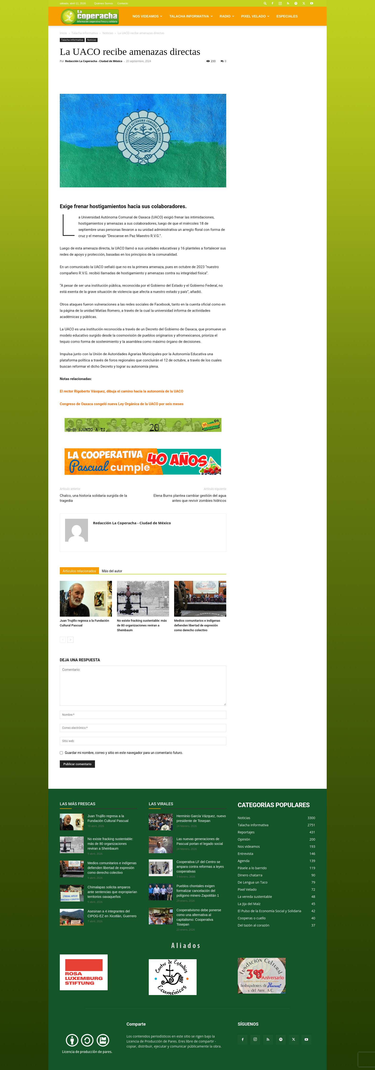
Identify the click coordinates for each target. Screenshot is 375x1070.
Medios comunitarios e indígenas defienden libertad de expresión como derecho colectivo (197, 625)
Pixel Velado (255, 16)
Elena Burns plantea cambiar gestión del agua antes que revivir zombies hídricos (190, 498)
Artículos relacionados (79, 571)
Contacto (122, 3)
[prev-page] (63, 640)
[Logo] (89, 16)
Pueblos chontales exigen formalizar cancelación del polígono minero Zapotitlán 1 (197, 890)
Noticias (107, 33)
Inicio (63, 33)
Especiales (287, 16)
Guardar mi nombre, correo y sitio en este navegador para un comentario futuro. (124, 753)
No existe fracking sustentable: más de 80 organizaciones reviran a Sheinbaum (142, 625)
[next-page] (70, 640)
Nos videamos (148, 16)
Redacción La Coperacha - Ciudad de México (93, 61)
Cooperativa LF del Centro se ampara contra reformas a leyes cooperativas (200, 866)
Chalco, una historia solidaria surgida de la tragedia (93, 498)
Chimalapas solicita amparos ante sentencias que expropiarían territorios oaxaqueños (112, 892)
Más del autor (112, 571)
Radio (227, 16)
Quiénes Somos (103, 3)
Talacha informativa (191, 16)
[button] (265, 3)
